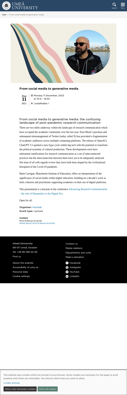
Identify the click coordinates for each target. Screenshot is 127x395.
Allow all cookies (47, 389)
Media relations (74, 248)
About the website (23, 262)
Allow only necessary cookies (20, 389)
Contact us (72, 243)
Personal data (20, 271)
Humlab (37, 207)
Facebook (73, 262)
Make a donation (75, 257)
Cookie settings (21, 276)
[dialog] (63, 382)
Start (4, 14)
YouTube (72, 271)
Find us (17, 256)
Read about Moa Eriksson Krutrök (37, 223)
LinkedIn (72, 276)
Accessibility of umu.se (25, 267)
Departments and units (78, 252)
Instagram (73, 267)
